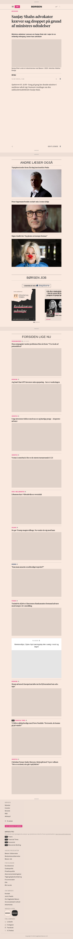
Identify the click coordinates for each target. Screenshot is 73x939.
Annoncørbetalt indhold (12, 902)
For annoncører (10, 880)
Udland (14, 527)
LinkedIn (9, 922)
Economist (10, 842)
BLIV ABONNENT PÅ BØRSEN (13, 826)
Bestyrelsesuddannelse (12, 856)
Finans (14, 601)
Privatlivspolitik (10, 871)
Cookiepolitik (9, 868)
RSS (6, 813)
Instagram (9, 925)
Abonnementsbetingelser (13, 874)
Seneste (7, 811)
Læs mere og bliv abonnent (63, 834)
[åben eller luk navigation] (13, 6)
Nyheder (7, 805)
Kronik (14, 564)
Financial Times (11, 839)
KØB (17, 6)
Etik (6, 882)
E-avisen (10, 821)
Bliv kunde (8, 885)
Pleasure (35, 640)
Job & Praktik (9, 896)
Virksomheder (16, 341)
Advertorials (9, 905)
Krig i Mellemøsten (18, 492)
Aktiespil (8, 816)
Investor (15, 416)
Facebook (9, 927)
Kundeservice (9, 866)
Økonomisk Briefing (13, 845)
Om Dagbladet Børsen (12, 899)
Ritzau (14, 75)
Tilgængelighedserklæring (13, 877)
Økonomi (15, 11)
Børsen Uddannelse (11, 853)
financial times (18, 720)
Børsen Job (8, 859)
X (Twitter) (9, 930)
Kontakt (7, 893)
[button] (60, 7)
